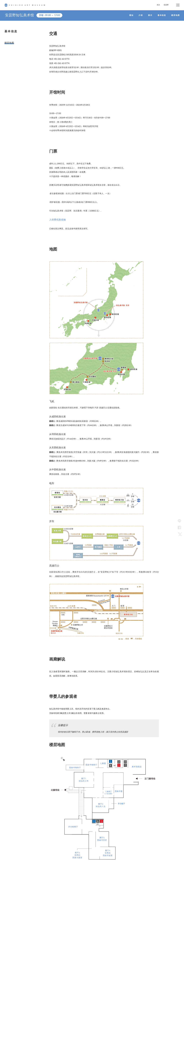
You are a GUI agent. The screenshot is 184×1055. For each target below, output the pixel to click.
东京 (158, 5)
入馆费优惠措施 (56, 219)
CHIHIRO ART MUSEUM (24, 5)
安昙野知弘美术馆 (20, 15)
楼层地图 (8, 42)
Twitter (179, 534)
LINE (179, 521)
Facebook (179, 527)
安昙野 (166, 5)
